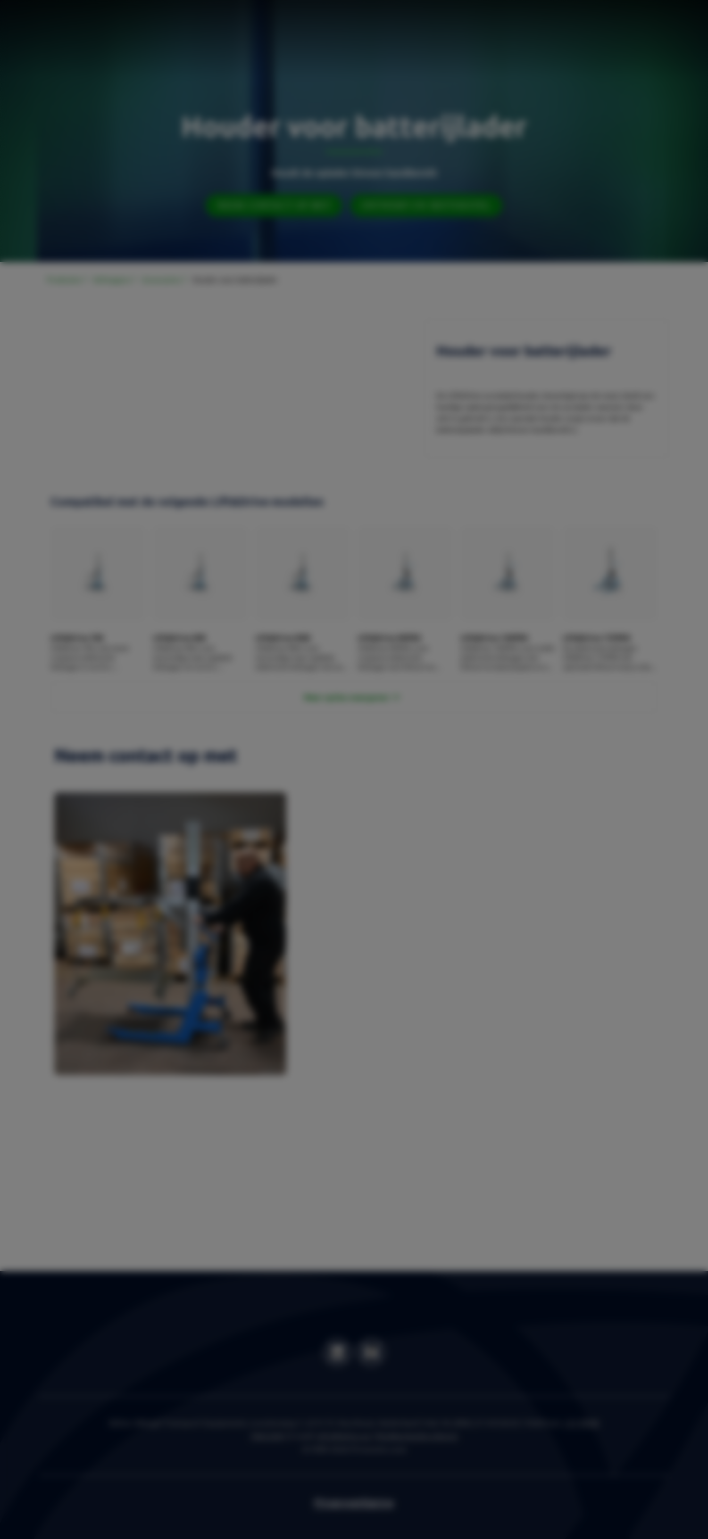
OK (490, 831)
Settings (441, 831)
